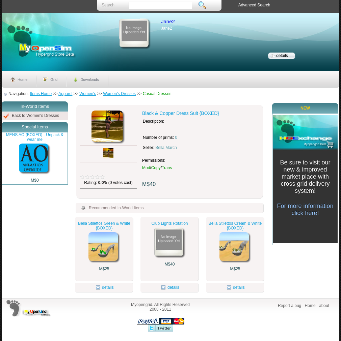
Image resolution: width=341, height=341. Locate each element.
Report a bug (289, 305)
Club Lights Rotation (169, 223)
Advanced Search (254, 5)
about (324, 305)
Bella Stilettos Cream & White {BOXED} (235, 225)
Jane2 (168, 21)
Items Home (41, 93)
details (282, 55)
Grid (53, 80)
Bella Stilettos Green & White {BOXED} (104, 225)
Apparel (65, 93)
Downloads (89, 80)
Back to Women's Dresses (35, 115)
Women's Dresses (119, 93)
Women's (87, 93)
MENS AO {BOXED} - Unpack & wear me (35, 137)
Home (22, 80)
